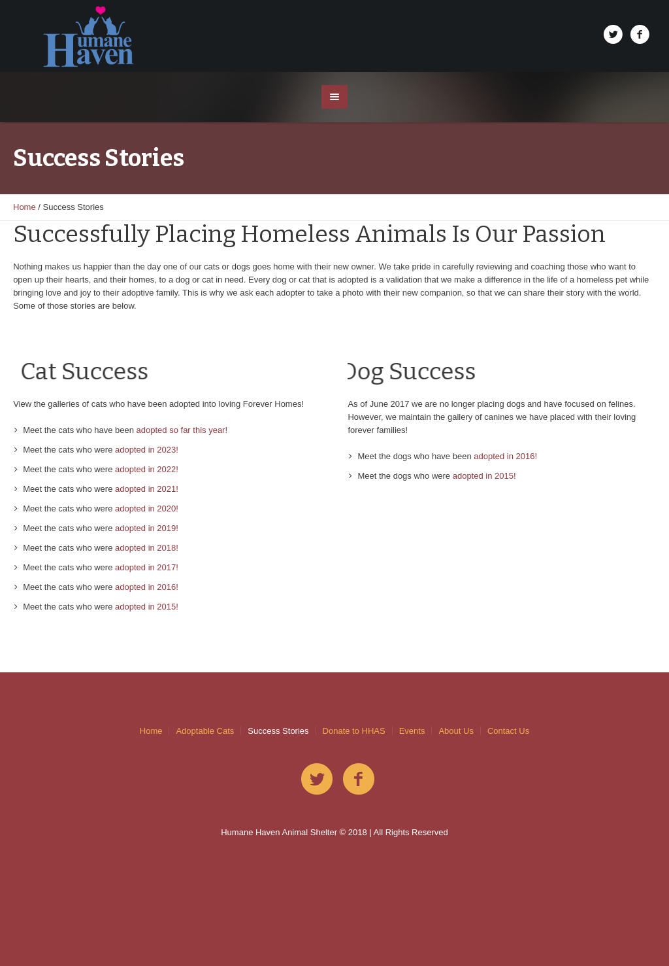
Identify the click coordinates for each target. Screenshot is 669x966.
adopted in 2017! (146, 567)
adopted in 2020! (146, 508)
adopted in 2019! (146, 528)
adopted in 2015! (146, 607)
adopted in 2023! (146, 450)
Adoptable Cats (205, 731)
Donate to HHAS (354, 731)
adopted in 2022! (146, 469)
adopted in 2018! (146, 548)
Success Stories (278, 731)
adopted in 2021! (146, 489)
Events (412, 731)
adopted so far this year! (182, 430)
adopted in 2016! (146, 587)
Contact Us (508, 731)
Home (24, 207)
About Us (455, 731)
